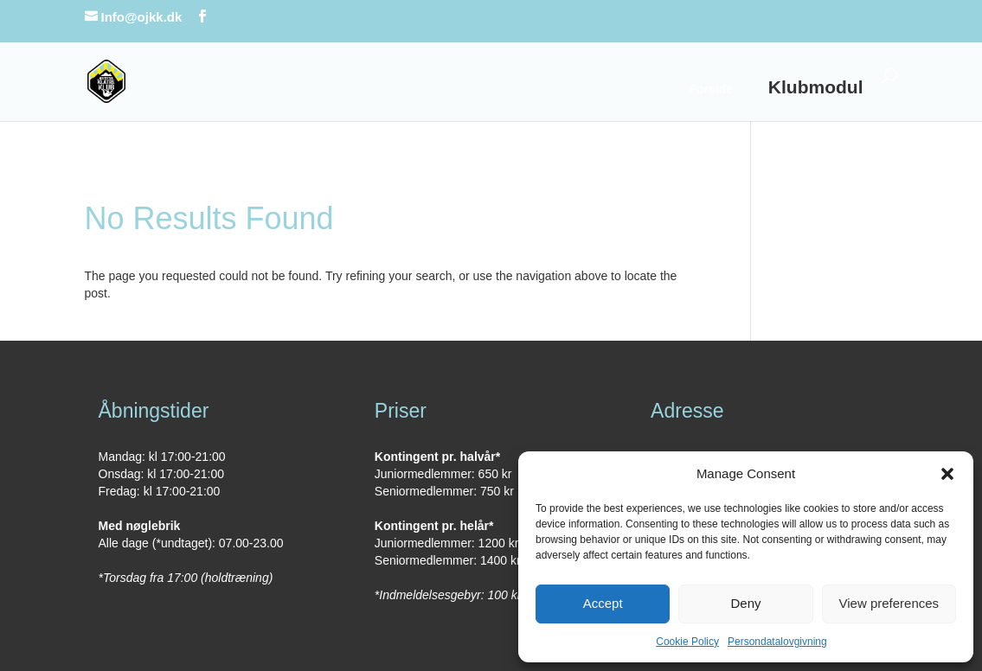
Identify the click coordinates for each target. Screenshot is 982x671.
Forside (711, 89)
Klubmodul (815, 87)
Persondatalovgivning (777, 642)
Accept (603, 603)
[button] (947, 473)
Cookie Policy (687, 642)
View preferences (889, 603)
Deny (745, 603)
